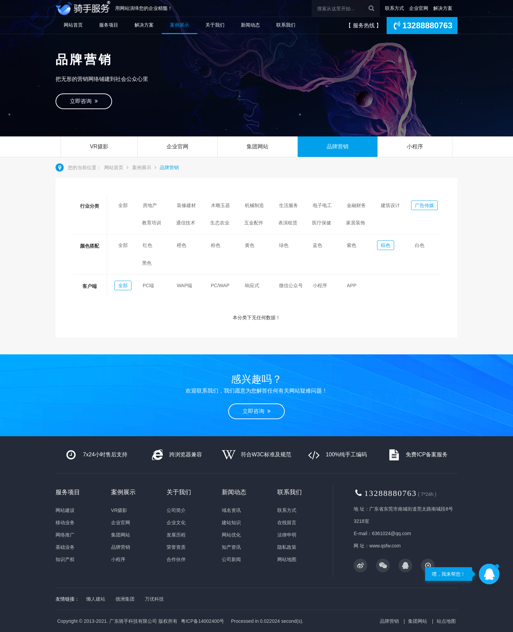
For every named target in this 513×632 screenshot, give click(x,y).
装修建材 (186, 205)
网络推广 (65, 535)
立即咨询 (84, 101)
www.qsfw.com (385, 545)
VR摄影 (99, 146)
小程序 (415, 146)
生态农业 (219, 222)
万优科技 (154, 599)
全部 (123, 205)
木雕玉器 (220, 205)
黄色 (249, 245)
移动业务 (65, 522)
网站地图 (286, 559)
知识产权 (65, 559)
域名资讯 (231, 510)
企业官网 (418, 8)
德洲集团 (125, 599)
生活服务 (288, 205)
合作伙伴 (176, 559)
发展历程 (176, 535)
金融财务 (356, 205)
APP (351, 285)
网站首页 (73, 25)
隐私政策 (286, 547)
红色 (147, 245)
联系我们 (285, 25)
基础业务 (65, 547)
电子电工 (322, 205)
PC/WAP (220, 285)
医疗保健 (321, 222)
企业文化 (176, 522)
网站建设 (65, 510)
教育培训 (151, 222)
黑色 (147, 263)
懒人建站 (95, 599)
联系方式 (394, 8)
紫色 (351, 245)
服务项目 (108, 25)
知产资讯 (231, 547)
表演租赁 (287, 222)
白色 (419, 245)
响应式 (252, 285)
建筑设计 (390, 205)
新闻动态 (250, 25)
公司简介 (176, 510)
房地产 (150, 205)
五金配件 (253, 222)
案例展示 (179, 25)
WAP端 (184, 285)
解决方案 (442, 8)
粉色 (215, 245)
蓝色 (317, 245)
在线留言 (286, 522)
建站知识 (231, 522)
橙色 (181, 245)
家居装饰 (355, 222)
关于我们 (214, 25)
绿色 (284, 245)
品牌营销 (337, 146)
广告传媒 (424, 205)
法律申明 (286, 535)
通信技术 (185, 222)
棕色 (385, 245)
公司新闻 (231, 559)
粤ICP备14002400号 (202, 621)
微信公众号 (291, 285)
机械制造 (254, 205)
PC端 (148, 285)
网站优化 (231, 535)
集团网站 (257, 146)
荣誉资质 (176, 547)
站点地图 (446, 621)
